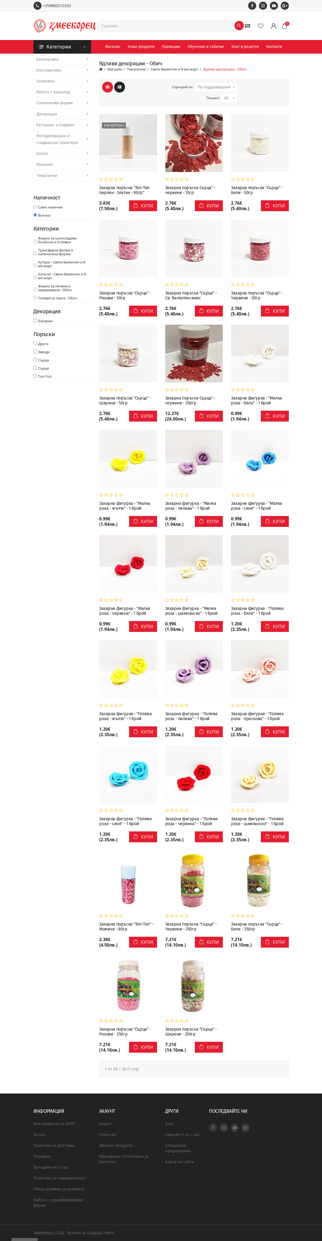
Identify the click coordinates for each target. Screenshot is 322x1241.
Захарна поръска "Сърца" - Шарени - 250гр (191, 1032)
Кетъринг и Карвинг (55, 124)
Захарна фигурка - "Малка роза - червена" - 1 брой (124, 611)
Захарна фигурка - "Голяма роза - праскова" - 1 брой (257, 716)
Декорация (46, 113)
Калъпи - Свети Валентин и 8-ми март (62, 276)
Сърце (43, 368)
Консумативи (48, 70)
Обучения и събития (205, 46)
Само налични (50, 207)
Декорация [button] (47, 311)
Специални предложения (178, 1148)
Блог (169, 1123)
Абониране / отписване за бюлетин (124, 1159)
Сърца (43, 360)
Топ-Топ (45, 376)
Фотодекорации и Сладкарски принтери (57, 139)
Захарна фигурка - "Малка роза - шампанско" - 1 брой (191, 611)
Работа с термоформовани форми (58, 1202)
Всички (44, 215)
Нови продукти (141, 46)
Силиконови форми (54, 102)
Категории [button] (46, 228)
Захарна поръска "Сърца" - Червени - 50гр (257, 295)
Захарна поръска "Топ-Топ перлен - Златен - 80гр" (124, 190)
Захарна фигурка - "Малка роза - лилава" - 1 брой (190, 506)
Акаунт (105, 1123)
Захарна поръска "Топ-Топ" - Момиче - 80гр (126, 927)
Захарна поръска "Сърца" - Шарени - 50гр (125, 401)
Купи (143, 206)
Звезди (44, 351)
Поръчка (107, 1134)
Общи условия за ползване (59, 1188)
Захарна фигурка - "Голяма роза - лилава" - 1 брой (191, 716)
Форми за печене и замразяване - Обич (55, 288)
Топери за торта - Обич (57, 298)
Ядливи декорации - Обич (224, 69)
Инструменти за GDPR (54, 1123)
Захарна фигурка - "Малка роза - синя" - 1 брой (256, 506)
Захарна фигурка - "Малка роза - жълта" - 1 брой (124, 506)
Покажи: (213, 98)
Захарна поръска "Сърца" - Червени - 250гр (191, 927)
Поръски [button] (44, 334)
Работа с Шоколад (53, 91)
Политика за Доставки (54, 1145)
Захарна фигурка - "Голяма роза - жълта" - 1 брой (125, 716)
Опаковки (45, 81)
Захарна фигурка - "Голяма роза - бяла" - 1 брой (257, 611)
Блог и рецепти (245, 46)
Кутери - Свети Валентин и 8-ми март (62, 264)
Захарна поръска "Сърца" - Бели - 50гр (257, 190)
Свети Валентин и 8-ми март (174, 69)
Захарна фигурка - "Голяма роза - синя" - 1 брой (125, 821)
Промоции (171, 46)
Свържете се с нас (182, 1134)
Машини (44, 164)
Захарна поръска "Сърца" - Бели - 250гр (257, 927)
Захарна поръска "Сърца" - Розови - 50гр (125, 295)
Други (43, 343)
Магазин (112, 46)
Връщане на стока (50, 1167)
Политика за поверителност (59, 1178)
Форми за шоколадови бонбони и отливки (57, 240)
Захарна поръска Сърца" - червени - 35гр (190, 190)
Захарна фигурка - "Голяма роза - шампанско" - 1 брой (257, 821)
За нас (39, 1134)
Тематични (46, 175)
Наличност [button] (46, 197)
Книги (42, 153)
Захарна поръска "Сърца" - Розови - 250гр (125, 1032)
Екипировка (47, 59)
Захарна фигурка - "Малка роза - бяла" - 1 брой (256, 401)
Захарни (45, 320)
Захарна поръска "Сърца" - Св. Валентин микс (191, 295)
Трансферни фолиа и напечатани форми (55, 252)
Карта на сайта (179, 1161)
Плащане (42, 1156)
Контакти (274, 46)
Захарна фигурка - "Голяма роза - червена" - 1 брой (191, 821)
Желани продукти (115, 1145)
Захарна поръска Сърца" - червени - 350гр (190, 401)
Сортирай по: (182, 87)
